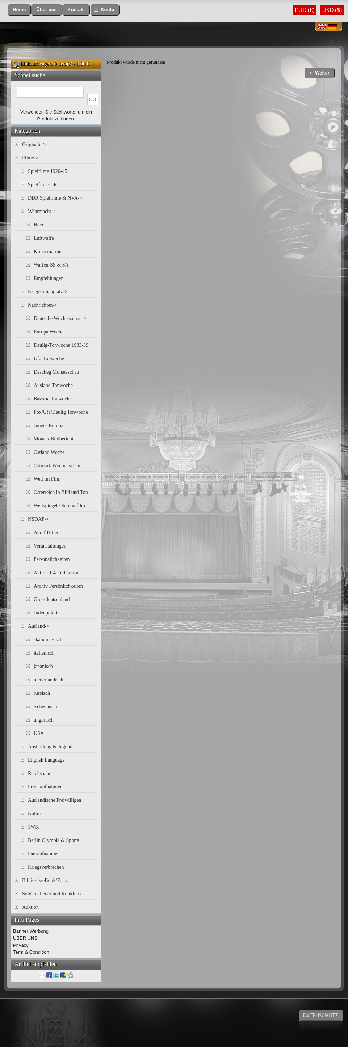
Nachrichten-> (42, 305)
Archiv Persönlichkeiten (58, 586)
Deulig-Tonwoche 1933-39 (61, 345)
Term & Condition (31, 952)
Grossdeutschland (52, 599)
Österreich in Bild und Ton (61, 492)
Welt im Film (47, 479)
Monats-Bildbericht (54, 439)
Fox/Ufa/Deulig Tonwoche (61, 412)
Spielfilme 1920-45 (47, 171)
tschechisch (45, 706)
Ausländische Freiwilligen (54, 800)
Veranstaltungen (50, 546)
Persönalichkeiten (52, 559)
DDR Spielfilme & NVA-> (55, 198)
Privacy (21, 945)
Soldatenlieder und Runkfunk (52, 894)
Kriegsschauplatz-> (47, 291)
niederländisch (48, 679)
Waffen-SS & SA (51, 265)
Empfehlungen (48, 278)
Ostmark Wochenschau (57, 465)
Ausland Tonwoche (53, 385)
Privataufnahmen (45, 786)
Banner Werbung (31, 931)
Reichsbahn (39, 773)
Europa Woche (48, 332)
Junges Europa (48, 425)
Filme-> (30, 158)
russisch (42, 693)
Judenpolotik (47, 613)
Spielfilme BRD (44, 184)
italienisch (44, 653)
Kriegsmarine (47, 251)
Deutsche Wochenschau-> (60, 318)
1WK (33, 827)
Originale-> (34, 144)
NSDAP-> (38, 519)
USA (39, 733)
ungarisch (43, 720)
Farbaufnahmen (44, 853)
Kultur (34, 813)
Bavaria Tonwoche (53, 398)
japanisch (43, 666)
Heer (38, 224)
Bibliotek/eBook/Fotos (45, 880)
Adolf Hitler (46, 532)
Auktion (30, 907)
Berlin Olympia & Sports (53, 840)
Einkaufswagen (35, 64)
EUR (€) (305, 10)
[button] (19, 10)
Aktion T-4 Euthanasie (56, 572)
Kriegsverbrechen (46, 867)
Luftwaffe (44, 238)
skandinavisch (48, 639)
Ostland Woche (49, 452)
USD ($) (332, 10)
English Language (46, 760)
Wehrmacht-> (42, 211)
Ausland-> (38, 626)
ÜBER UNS (25, 938)
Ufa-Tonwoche (49, 358)
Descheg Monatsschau (56, 372)
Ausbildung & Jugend (50, 746)
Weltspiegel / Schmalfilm (59, 505)
